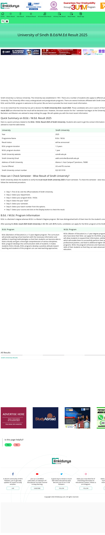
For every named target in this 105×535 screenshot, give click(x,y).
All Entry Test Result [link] (59, 14)
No (17, 445)
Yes (8, 445)
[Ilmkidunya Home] (12, 6)
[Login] (7, 21)
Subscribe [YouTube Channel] (37, 488)
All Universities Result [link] (44, 14)
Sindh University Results (9, 358)
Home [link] (3, 14)
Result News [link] (71, 14)
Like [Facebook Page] (13, 488)
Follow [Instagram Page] (85, 488)
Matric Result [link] (11, 14)
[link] (35, 6)
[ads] (13, 418)
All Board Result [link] (31, 14)
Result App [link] (80, 14)
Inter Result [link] (20, 14)
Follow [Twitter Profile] (61, 488)
